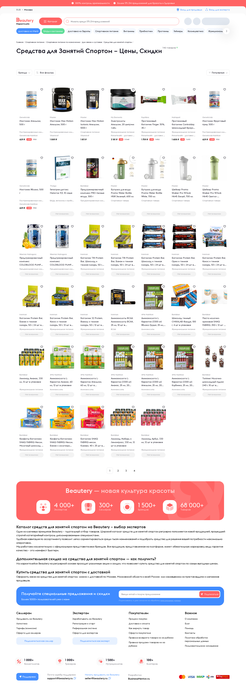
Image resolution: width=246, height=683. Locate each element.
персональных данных (170, 600)
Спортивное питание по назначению (63, 42)
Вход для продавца (191, 9)
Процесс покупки (138, 618)
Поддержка (27, 676)
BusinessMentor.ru (139, 678)
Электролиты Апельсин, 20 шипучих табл (122, 124)
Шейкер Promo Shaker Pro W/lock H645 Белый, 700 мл (182, 193)
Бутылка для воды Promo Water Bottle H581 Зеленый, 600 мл (122, 193)
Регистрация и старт (83, 623)
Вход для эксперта (219, 9)
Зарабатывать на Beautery (87, 618)
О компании (191, 618)
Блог (187, 623)
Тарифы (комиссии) (26, 628)
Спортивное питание (34, 42)
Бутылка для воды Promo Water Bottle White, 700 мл (151, 193)
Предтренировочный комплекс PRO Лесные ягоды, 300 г (92, 193)
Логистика (21, 623)
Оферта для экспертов (85, 633)
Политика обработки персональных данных (197, 639)
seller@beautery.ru (96, 678)
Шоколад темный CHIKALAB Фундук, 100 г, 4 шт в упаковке (184, 321)
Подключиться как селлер (38, 641)
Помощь (189, 628)
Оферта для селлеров (28, 633)
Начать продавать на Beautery (102, 674)
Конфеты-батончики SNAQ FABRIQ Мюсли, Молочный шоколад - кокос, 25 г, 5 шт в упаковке (31, 445)
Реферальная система (84, 628)
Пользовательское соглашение (201, 645)
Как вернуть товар (139, 628)
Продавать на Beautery (29, 618)
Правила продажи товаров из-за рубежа (147, 644)
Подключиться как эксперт (95, 641)
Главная (19, 42)
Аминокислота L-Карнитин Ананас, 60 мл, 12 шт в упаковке (61, 382)
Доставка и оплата (139, 623)
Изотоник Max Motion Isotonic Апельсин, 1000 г (92, 124)
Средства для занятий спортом (118, 42)
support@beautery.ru (60, 678)
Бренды (22, 72)
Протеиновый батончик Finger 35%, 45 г (153, 124)
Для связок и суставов (92, 42)
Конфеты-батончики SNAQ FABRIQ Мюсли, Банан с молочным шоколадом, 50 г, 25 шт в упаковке (61, 445)
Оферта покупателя (140, 633)
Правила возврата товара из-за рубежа (151, 637)
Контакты (190, 633)
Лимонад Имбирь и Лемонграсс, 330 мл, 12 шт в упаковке (123, 442)
